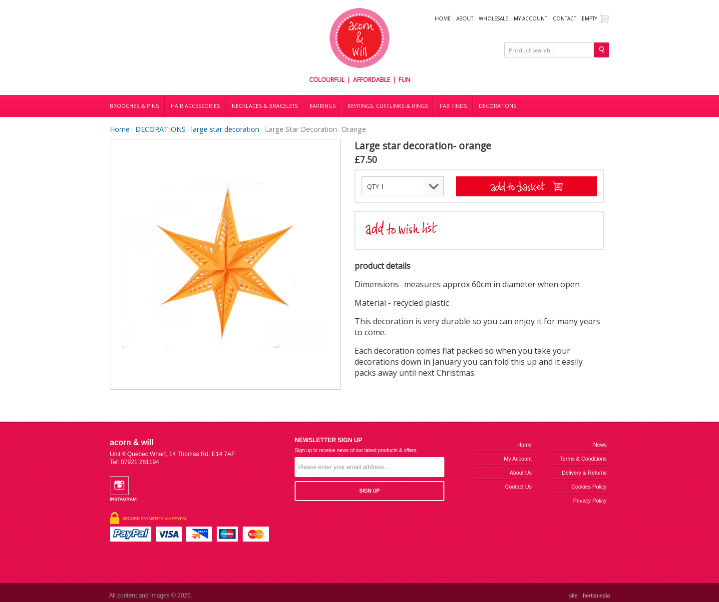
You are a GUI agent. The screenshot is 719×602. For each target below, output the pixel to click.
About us (521, 473)
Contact (564, 18)
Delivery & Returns (584, 473)
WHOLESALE (493, 18)
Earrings (323, 105)
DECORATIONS (497, 105)
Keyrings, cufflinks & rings (388, 105)
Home (443, 18)
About (464, 18)
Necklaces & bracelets (265, 105)
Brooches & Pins (134, 105)
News (600, 445)
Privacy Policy (590, 501)
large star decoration (225, 129)
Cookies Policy (589, 487)
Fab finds (453, 105)
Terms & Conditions (583, 459)
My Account (530, 18)
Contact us (518, 487)
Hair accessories (195, 105)
